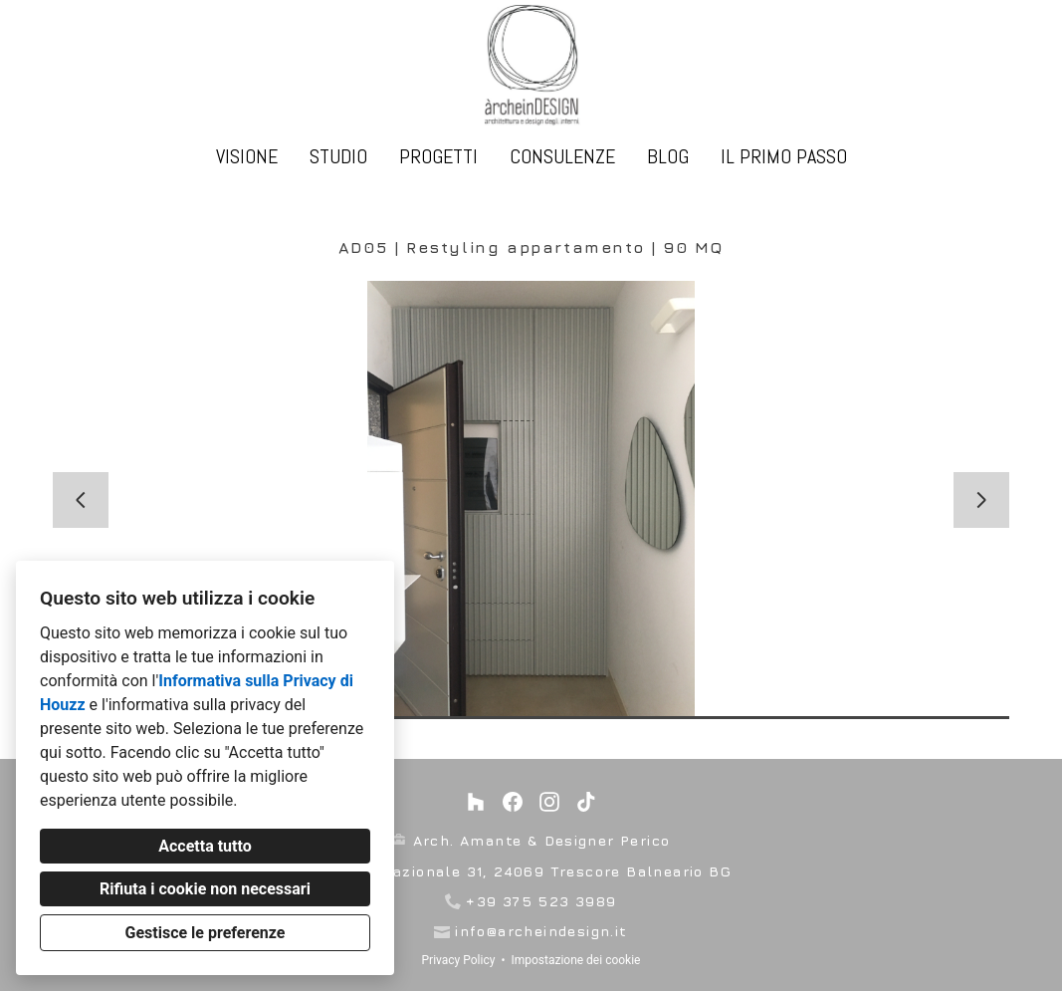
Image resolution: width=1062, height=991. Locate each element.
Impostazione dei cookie (575, 960)
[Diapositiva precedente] (80, 500)
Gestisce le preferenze (205, 932)
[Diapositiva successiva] (981, 500)
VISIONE (247, 156)
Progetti (438, 156)
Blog (668, 156)
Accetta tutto (204, 846)
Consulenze (562, 156)
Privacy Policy (459, 960)
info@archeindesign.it (541, 930)
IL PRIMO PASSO (784, 156)
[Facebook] (513, 801)
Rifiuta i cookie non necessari (205, 888)
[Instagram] (549, 801)
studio (338, 156)
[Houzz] (475, 801)
